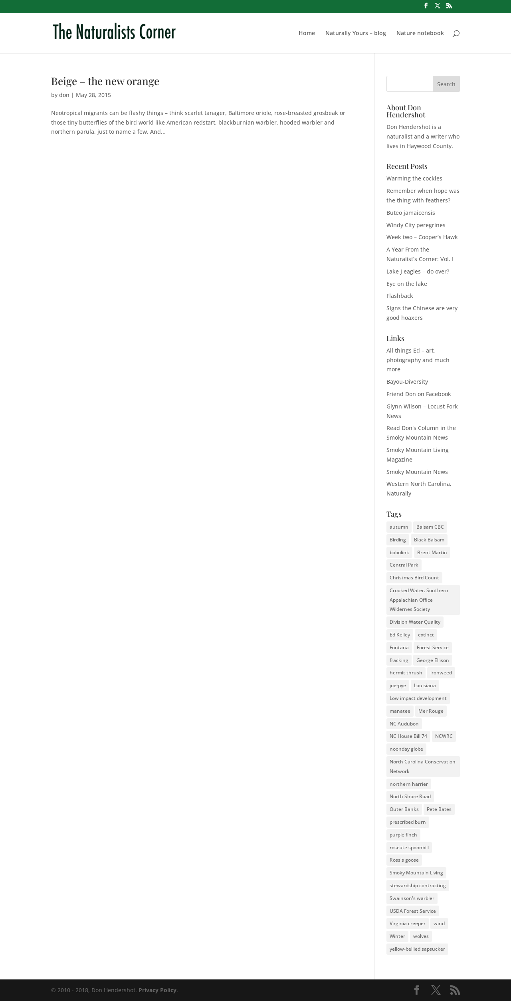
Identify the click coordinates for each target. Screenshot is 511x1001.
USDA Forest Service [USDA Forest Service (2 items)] (413, 911)
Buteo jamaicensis (410, 212)
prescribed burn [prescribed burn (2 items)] (408, 822)
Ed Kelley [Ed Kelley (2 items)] (400, 634)
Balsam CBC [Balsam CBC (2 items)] (430, 526)
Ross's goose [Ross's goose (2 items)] (404, 859)
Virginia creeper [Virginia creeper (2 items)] (408, 923)
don (64, 95)
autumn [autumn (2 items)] (399, 526)
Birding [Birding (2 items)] (398, 539)
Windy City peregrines (416, 225)
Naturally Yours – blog (355, 33)
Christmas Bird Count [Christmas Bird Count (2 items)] (414, 577)
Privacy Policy (157, 990)
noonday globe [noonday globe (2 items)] (406, 748)
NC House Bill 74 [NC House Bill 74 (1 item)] (408, 736)
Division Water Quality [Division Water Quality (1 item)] (415, 621)
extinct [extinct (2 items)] (426, 634)
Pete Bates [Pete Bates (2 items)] (439, 809)
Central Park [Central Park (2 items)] (404, 564)
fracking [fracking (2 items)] (399, 660)
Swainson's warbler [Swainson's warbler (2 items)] (412, 898)
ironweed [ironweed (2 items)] (441, 672)
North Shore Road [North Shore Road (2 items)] (410, 796)
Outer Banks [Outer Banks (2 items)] (404, 809)
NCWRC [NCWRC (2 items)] (444, 736)
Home (307, 33)
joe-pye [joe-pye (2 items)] (398, 685)
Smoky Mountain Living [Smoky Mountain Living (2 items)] (416, 872)
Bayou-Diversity (407, 381)
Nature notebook (420, 33)
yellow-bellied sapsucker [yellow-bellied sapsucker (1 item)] (417, 948)
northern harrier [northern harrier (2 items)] (409, 784)
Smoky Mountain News (417, 472)
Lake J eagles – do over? (417, 271)
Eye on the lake (406, 283)
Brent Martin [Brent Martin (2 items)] (432, 552)
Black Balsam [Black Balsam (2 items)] (429, 539)
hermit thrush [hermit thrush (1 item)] (406, 672)
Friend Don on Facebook (418, 394)
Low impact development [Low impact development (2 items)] (418, 698)
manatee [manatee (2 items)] (400, 711)
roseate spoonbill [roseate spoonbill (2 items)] (409, 847)
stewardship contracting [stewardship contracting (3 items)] (418, 885)
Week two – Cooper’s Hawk (422, 237)
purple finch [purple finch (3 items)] (403, 834)
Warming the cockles (414, 178)
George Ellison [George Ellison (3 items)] (432, 660)
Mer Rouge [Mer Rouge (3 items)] (431, 711)
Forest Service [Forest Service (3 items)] (433, 647)
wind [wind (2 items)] (439, 923)
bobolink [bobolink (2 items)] (399, 552)
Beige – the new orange (105, 81)
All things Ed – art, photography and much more (418, 360)
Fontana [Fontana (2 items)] (399, 647)
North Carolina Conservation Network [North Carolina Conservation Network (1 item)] (423, 766)
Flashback (399, 295)
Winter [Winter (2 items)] (397, 936)
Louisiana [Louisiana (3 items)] (425, 685)
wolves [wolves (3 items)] (421, 936)
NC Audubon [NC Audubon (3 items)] (404, 723)
